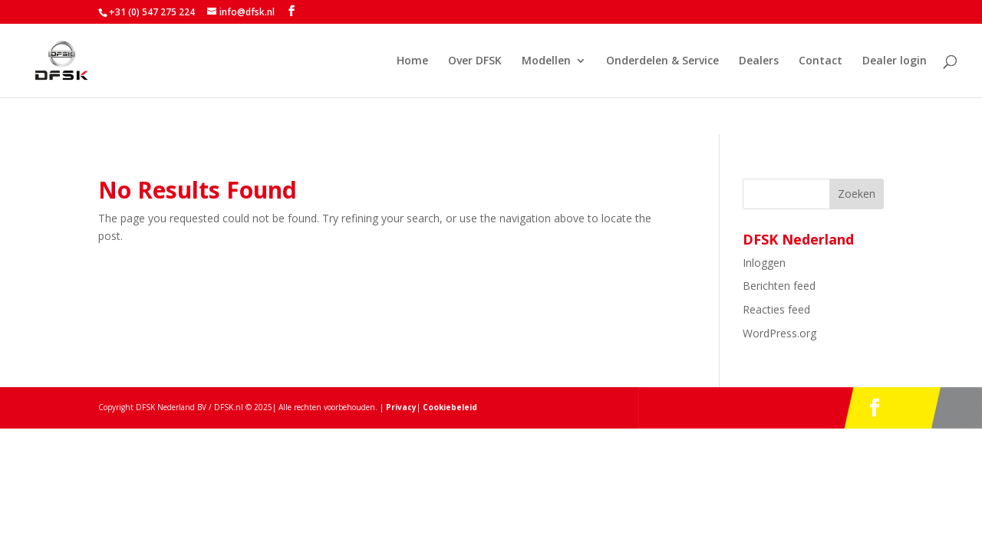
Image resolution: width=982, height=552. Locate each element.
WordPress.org (779, 333)
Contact (820, 61)
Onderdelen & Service (662, 61)
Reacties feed (776, 309)
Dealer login (894, 61)
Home (412, 61)
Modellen (546, 61)
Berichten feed (779, 285)
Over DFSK (475, 61)
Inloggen (764, 262)
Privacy (401, 407)
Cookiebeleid (448, 407)
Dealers (759, 61)
